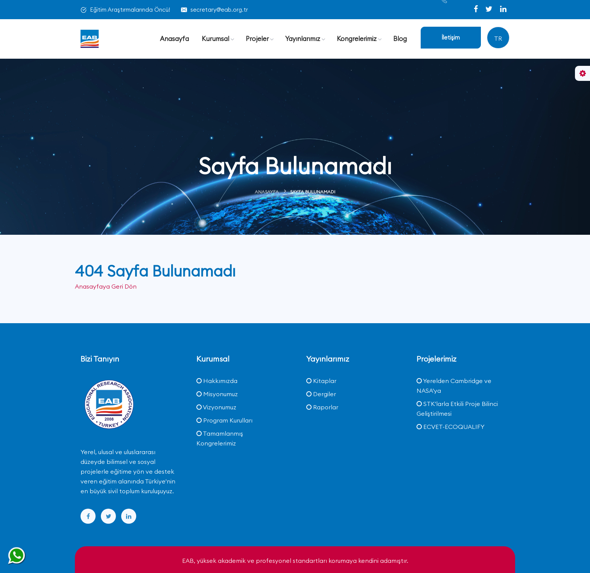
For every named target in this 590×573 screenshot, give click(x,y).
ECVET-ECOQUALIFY (451, 426)
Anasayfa (267, 192)
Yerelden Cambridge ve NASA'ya (454, 385)
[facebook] (476, 9)
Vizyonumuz (216, 407)
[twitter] (489, 9)
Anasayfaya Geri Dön (106, 286)
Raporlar (322, 407)
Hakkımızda (216, 381)
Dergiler (321, 394)
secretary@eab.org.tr (219, 9)
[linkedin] (503, 9)
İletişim (451, 37)
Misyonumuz (217, 394)
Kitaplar (321, 381)
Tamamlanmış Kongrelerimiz (219, 438)
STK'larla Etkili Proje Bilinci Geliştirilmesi (457, 408)
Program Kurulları (224, 420)
